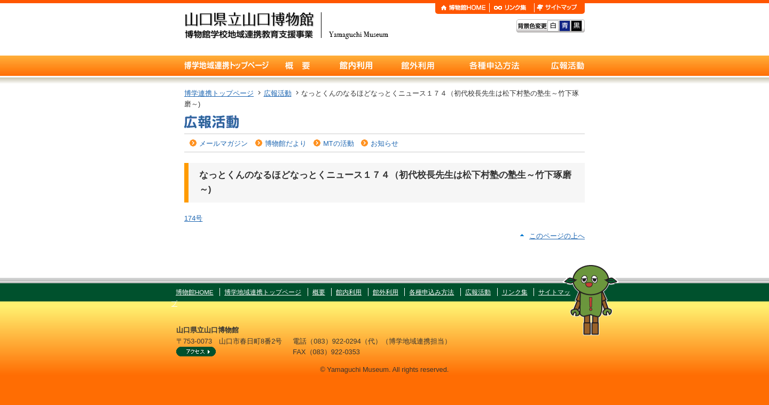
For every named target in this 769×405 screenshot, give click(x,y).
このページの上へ (557, 236)
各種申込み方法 (431, 292)
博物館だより (286, 143)
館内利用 (349, 292)
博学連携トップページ (219, 93)
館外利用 (385, 292)
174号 (193, 218)
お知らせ (384, 143)
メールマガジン (223, 143)
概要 (318, 292)
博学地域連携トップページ (262, 292)
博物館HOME (195, 292)
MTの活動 (338, 143)
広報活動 (278, 93)
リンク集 (515, 292)
